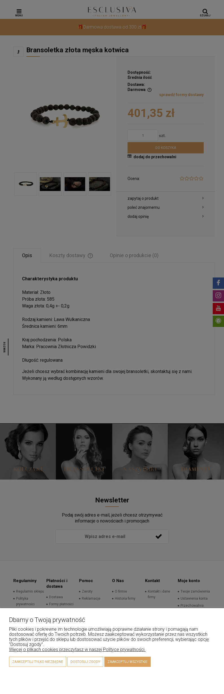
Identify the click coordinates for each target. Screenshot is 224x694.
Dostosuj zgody (85, 662)
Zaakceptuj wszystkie (127, 662)
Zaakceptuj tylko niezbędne (37, 662)
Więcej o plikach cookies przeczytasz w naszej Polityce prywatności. (77, 649)
